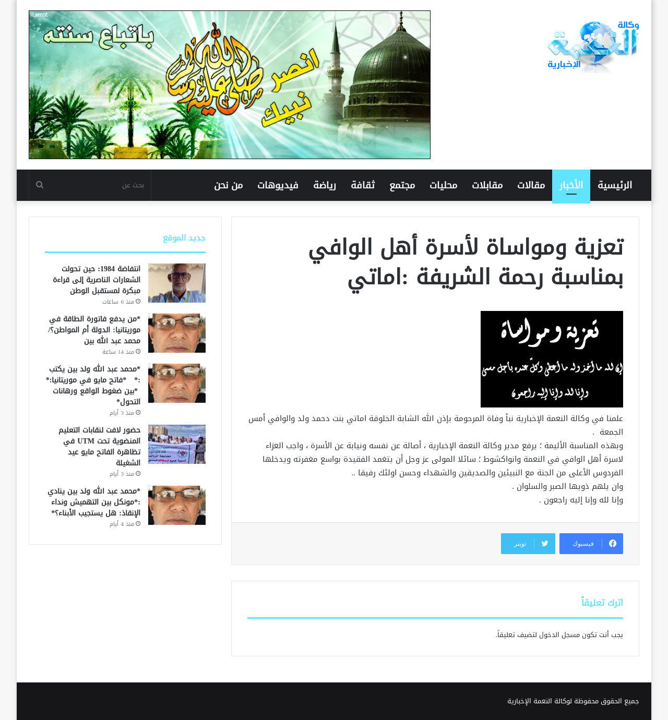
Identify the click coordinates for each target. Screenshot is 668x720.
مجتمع (402, 185)
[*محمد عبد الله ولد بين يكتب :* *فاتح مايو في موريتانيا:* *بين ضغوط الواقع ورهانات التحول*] (177, 383)
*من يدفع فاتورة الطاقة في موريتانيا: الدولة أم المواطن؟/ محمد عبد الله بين (94, 330)
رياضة (324, 185)
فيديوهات (278, 185)
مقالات (531, 185)
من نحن (228, 185)
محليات (443, 185)
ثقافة (363, 185)
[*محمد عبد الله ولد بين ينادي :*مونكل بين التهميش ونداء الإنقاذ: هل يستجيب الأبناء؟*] (177, 505)
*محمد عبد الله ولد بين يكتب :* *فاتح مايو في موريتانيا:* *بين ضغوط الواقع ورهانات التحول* (93, 385)
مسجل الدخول (559, 634)
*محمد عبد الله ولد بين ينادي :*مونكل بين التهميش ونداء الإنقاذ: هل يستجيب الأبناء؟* (93, 502)
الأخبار (571, 185)
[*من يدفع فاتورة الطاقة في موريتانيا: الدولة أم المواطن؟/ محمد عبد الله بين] (177, 333)
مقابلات (487, 185)
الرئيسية (615, 185)
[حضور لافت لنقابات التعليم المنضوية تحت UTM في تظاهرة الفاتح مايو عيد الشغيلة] (177, 444)
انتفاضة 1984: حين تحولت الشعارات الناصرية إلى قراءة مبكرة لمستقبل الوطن (96, 280)
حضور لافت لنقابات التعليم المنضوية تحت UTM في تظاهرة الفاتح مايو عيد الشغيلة (99, 446)
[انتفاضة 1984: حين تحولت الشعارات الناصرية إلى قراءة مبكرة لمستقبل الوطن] (177, 283)
